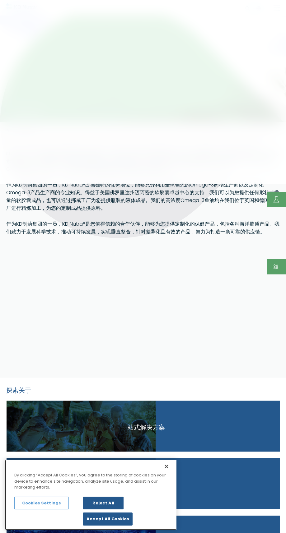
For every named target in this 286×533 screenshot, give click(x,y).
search (247, 8)
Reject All (103, 503)
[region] (90, 495)
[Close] (166, 466)
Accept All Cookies (108, 519)
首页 (9, 130)
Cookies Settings (41, 503)
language (257, 8)
